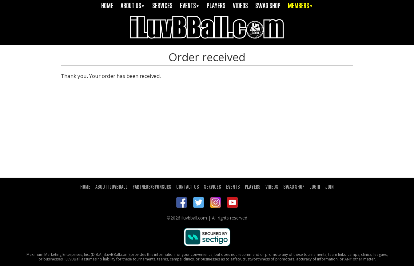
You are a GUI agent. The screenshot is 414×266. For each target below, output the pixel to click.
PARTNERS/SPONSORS (152, 186)
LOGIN (314, 186)
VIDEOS (240, 5)
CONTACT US (187, 186)
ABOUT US (133, 5)
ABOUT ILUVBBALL (111, 186)
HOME (107, 5)
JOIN (329, 186)
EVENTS (190, 5)
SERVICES (162, 5)
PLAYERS (216, 5)
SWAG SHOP (268, 5)
